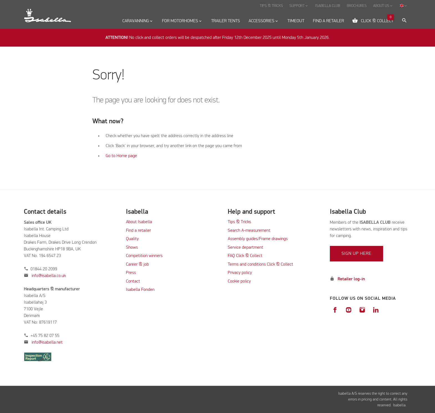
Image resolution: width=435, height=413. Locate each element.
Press (131, 273)
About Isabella (139, 222)
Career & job (137, 264)
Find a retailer (138, 230)
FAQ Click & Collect (245, 256)
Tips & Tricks (239, 222)
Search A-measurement (250, 230)
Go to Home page (121, 156)
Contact (133, 281)
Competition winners (144, 256)
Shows (132, 247)
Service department (245, 247)
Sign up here (356, 253)
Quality (132, 239)
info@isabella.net (47, 342)
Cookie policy (239, 281)
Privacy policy (240, 273)
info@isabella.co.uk (49, 276)
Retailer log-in (351, 279)
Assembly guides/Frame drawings (258, 239)
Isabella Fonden (140, 290)
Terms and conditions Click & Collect (260, 264)
